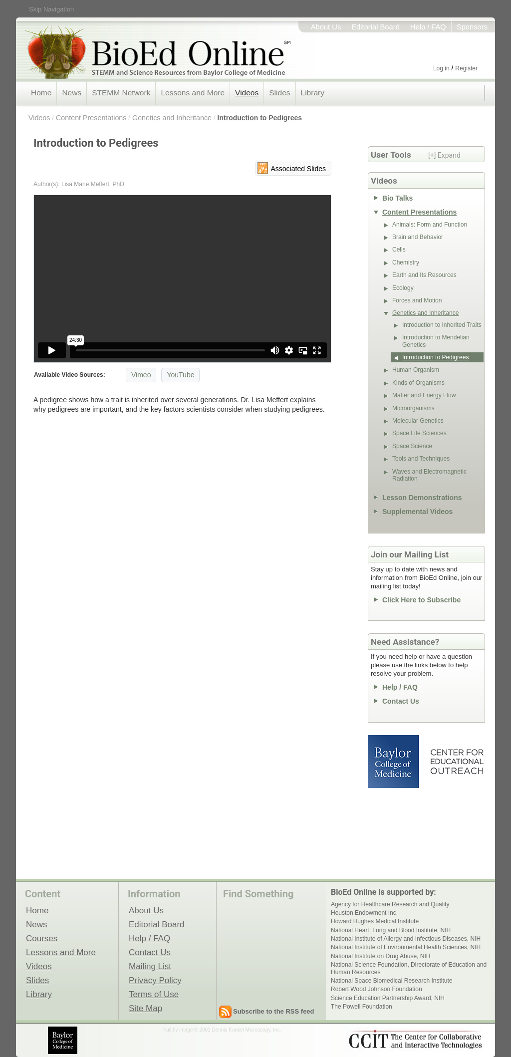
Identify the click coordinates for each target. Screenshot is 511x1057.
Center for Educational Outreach (456, 761)
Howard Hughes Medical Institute (375, 921)
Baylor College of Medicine (394, 761)
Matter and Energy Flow (424, 395)
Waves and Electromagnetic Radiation (429, 475)
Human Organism (415, 369)
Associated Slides (298, 169)
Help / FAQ (428, 27)
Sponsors (472, 27)
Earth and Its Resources (424, 274)
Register (466, 68)
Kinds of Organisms (418, 382)
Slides (279, 92)
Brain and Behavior (417, 237)
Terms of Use (154, 994)
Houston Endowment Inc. (364, 912)
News (71, 92)
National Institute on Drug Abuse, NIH (380, 956)
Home (41, 92)
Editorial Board (375, 27)
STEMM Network (121, 92)
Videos (246, 92)
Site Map (145, 1008)
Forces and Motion (417, 300)
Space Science (412, 446)
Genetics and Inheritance (172, 118)
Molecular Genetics (418, 420)
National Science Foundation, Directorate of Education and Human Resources (409, 968)
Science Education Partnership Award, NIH (388, 998)
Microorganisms (413, 408)
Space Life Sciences (419, 433)
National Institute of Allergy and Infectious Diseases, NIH (406, 938)
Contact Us (400, 701)
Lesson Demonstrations (422, 498)
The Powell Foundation (361, 1006)
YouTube (180, 375)
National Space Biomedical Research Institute (391, 980)
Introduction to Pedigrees (260, 118)
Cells (399, 249)
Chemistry (405, 262)
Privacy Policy (155, 980)
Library (312, 92)
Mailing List (150, 966)
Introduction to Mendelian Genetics (436, 341)
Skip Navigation (51, 9)
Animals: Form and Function (429, 224)
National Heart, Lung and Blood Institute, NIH (391, 930)
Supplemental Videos (417, 512)
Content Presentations (91, 118)
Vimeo (141, 375)
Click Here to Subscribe (421, 600)
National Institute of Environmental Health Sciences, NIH (406, 947)
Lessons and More (193, 92)
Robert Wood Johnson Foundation (376, 989)
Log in (441, 68)
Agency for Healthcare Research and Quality (390, 904)
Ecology (403, 287)
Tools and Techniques (421, 458)
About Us (326, 27)
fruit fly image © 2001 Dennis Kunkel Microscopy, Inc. (222, 1030)
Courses (41, 938)
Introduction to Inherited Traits (442, 324)
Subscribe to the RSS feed (273, 1011)
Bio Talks (397, 198)
